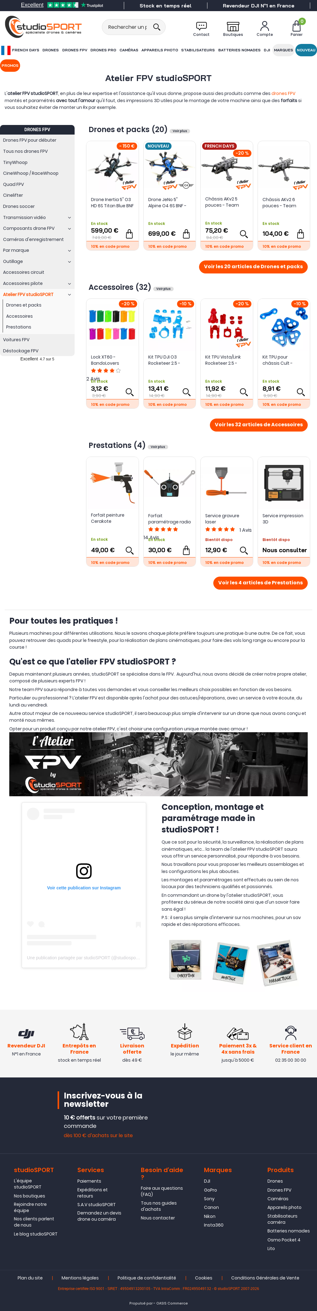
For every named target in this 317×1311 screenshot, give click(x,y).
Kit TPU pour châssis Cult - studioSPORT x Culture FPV (278, 360)
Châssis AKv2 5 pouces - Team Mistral (222, 202)
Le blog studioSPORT (36, 1234)
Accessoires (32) (121, 287)
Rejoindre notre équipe (30, 1207)
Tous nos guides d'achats (159, 1206)
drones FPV (283, 93)
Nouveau (306, 50)
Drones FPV (74, 50)
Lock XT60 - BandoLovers (105, 360)
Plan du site (30, 1278)
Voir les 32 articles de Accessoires (259, 425)
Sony (209, 1199)
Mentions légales (80, 1278)
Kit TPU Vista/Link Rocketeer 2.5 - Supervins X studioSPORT (223, 360)
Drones (50, 50)
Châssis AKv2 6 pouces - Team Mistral (279, 202)
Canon (211, 1208)
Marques (283, 50)
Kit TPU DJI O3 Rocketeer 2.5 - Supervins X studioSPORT (164, 360)
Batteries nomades (239, 50)
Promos (10, 65)
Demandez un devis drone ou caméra (99, 1216)
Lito (271, 1248)
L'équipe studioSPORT (27, 1184)
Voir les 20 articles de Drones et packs (253, 267)
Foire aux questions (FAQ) (162, 1191)
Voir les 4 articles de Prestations (260, 583)
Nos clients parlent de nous (34, 1222)
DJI (267, 50)
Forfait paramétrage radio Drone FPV (169, 519)
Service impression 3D (283, 519)
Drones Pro (103, 50)
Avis (246, 530)
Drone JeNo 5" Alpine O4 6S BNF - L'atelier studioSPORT (167, 202)
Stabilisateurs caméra (282, 1219)
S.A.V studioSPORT (96, 1204)
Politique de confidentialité (147, 1278)
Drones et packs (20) (129, 129)
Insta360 (214, 1225)
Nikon (209, 1216)
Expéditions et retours (92, 1193)
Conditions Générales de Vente (265, 1278)
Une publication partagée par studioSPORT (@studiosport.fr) (85, 957)
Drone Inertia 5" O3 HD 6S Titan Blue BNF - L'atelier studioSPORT (112, 202)
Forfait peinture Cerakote (107, 518)
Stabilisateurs (198, 50)
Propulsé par (141, 1303)
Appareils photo (159, 50)
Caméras (128, 50)
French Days (20, 50)
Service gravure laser (222, 519)
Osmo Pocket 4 (284, 1240)
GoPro (210, 1190)
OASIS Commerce (172, 1303)
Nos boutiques (29, 1196)
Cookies (203, 1278)
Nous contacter (158, 1218)
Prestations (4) (118, 445)
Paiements (89, 1181)
